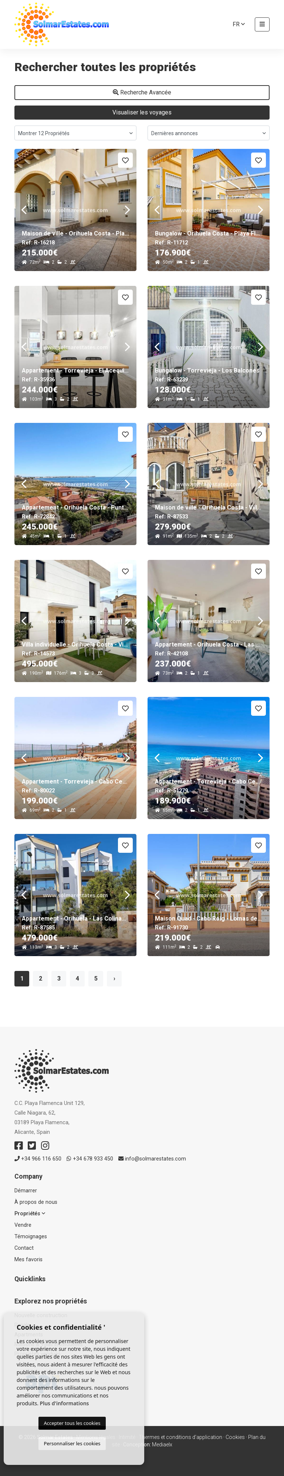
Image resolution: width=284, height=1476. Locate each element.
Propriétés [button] (29, 1213)
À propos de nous (35, 1202)
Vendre (22, 1225)
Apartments (28, 1335)
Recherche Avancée (142, 92)
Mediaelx (162, 1444)
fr (239, 24)
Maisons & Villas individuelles (48, 1344)
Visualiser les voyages (142, 112)
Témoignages (30, 1236)
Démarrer (25, 1191)
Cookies (235, 1437)
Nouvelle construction (40, 1315)
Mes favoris (28, 1259)
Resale (22, 1325)
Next (127, 210)
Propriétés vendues (37, 1354)
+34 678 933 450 (90, 1159)
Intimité (127, 1437)
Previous (23, 210)
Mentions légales (95, 1437)
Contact (24, 1248)
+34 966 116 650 (37, 1159)
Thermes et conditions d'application (180, 1437)
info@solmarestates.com (152, 1159)
